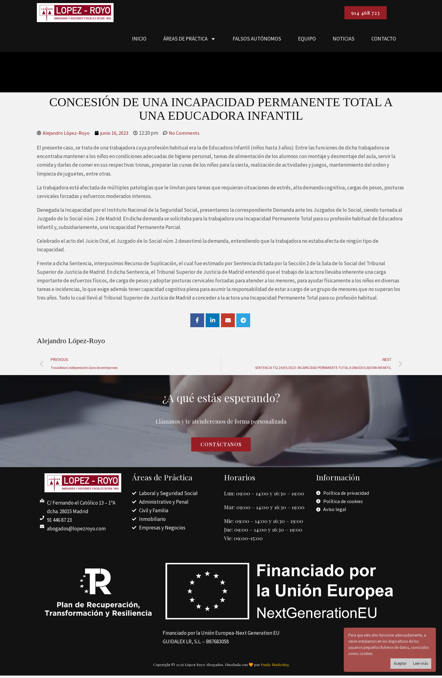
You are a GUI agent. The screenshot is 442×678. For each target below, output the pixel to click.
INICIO (139, 40)
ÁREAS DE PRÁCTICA (189, 40)
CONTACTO (383, 40)
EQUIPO (307, 40)
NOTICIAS (344, 40)
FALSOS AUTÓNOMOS (257, 40)
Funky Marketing (275, 666)
